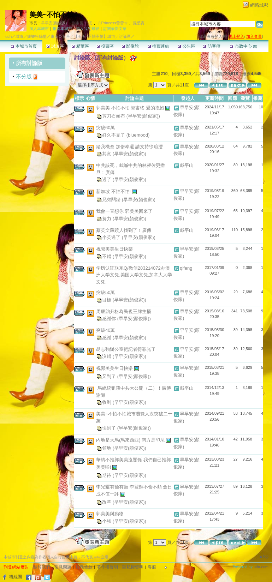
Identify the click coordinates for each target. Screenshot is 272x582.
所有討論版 (29, 63)
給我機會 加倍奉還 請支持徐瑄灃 (129, 146)
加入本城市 (39, 28)
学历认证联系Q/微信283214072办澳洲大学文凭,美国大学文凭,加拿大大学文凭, (134, 274)
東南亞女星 (60, 36)
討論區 (55, 46)
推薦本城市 (62, 28)
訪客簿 (211, 46)
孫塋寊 (138, 23)
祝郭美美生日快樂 (114, 249)
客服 (152, 567)
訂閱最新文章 (114, 28)
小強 (107, 520)
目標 (107, 299)
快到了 (109, 428)
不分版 (24, 76)
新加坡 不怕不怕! (114, 191)
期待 (107, 475)
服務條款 (84, 567)
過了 (107, 179)
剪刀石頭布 (114, 116)
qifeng (186, 268)
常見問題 (62, 567)
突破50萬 (105, 292)
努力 (107, 218)
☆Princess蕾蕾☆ (112, 23)
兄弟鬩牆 (112, 199)
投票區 (105, 46)
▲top (263, 556)
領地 (107, 448)
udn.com (261, 566)
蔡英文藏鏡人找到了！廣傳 (123, 230)
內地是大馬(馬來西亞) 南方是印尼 (131, 440)
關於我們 (41, 567)
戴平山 (187, 165)
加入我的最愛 (87, 28)
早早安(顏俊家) (54, 23)
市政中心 (243, 46)
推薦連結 (158, 46)
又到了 (109, 376)
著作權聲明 (107, 567)
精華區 (80, 46)
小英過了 (112, 237)
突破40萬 (105, 330)
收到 (107, 402)
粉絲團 (15, 576)
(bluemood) (138, 134)
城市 (19, 36)
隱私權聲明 (132, 567)
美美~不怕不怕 (51, 14)
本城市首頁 (24, 46)
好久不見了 (114, 134)
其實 (107, 153)
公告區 (186, 46)
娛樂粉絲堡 (37, 36)
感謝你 (109, 318)
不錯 (107, 256)
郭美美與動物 (110, 513)
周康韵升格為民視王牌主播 (123, 311)
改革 (107, 502)
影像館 (130, 46)
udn (8, 36)
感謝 (107, 337)
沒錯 (107, 356)
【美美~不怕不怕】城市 (94, 36)
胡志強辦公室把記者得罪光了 (126, 349)
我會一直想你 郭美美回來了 (124, 211)
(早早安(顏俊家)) (143, 116)
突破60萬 (105, 127)
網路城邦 (259, 5)
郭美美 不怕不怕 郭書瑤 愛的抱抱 (130, 107)
